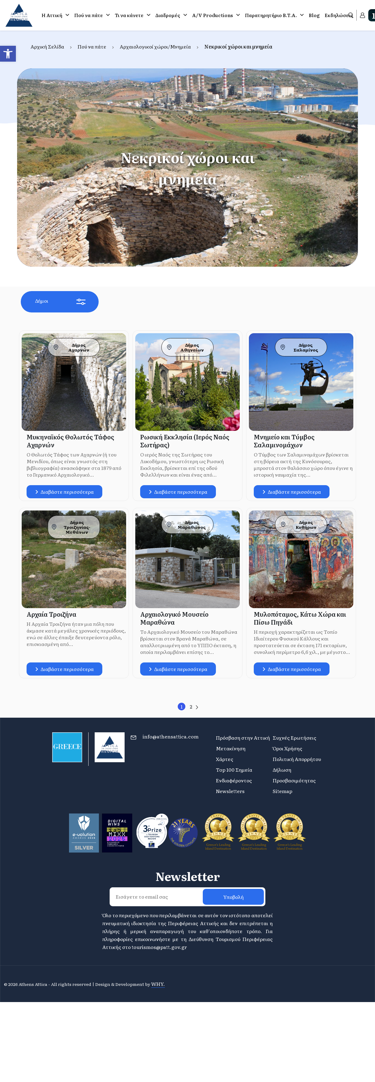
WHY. (158, 983)
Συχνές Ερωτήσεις (294, 737)
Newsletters (230, 791)
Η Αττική (52, 15)
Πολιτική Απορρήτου (297, 759)
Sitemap (282, 791)
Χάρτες (224, 759)
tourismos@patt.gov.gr (159, 946)
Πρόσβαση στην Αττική (243, 737)
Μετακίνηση (231, 748)
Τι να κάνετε (129, 15)
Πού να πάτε (88, 15)
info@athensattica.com (170, 736)
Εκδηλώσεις (339, 15)
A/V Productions (212, 15)
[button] (8, 54)
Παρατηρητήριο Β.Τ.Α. (271, 15)
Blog (314, 15)
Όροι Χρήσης (287, 748)
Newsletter (187, 876)
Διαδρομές (167, 15)
